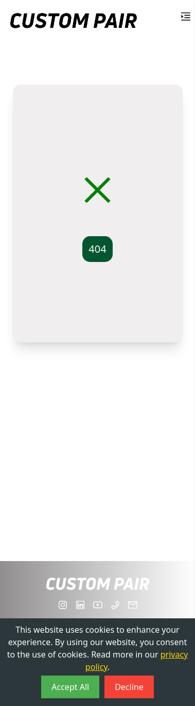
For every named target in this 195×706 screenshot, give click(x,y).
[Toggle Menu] (186, 16)
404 (97, 249)
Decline (129, 687)
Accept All (70, 687)
